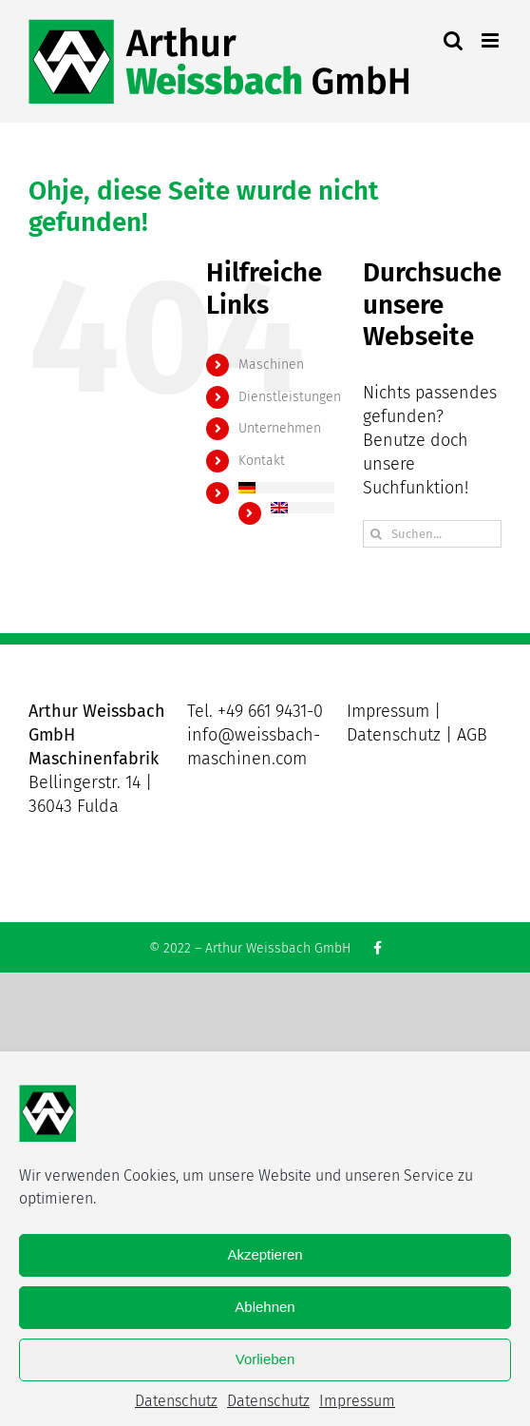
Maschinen (271, 364)
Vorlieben (265, 1359)
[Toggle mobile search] (453, 40)
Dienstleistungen (289, 397)
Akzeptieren (264, 1254)
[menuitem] (286, 487)
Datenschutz (176, 1401)
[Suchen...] (432, 534)
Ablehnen (264, 1307)
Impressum (357, 1401)
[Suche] (376, 534)
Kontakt (261, 461)
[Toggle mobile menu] (492, 40)
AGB (472, 734)
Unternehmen (279, 428)
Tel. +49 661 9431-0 (255, 711)
